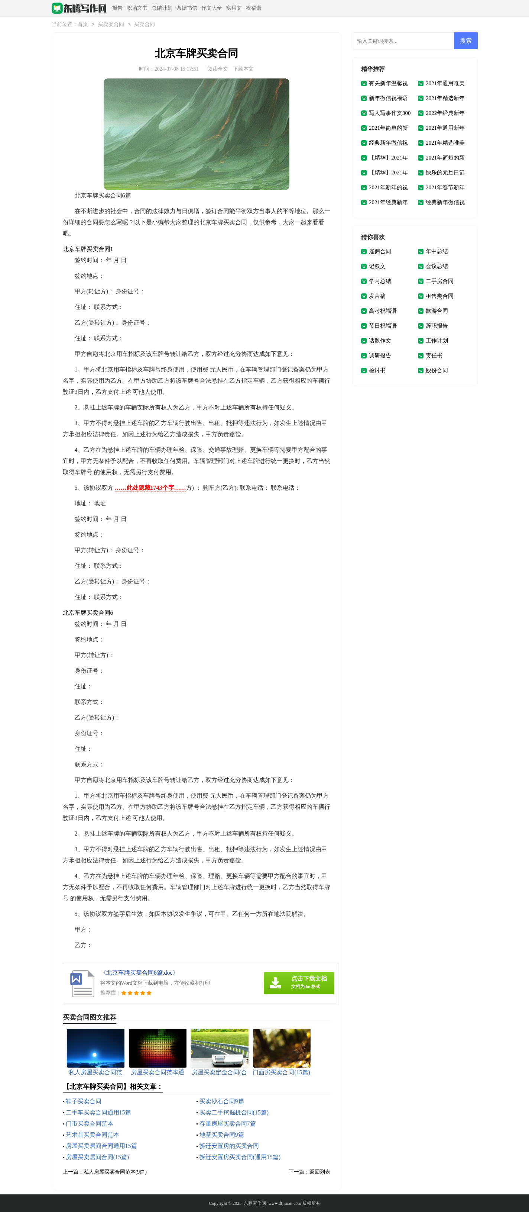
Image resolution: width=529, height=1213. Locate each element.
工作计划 (437, 341)
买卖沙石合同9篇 (221, 1102)
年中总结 (437, 252)
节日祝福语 (383, 326)
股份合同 (437, 371)
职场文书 (137, 8)
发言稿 (377, 297)
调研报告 (380, 356)
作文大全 (211, 8)
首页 (83, 25)
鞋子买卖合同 (83, 1102)
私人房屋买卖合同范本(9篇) (115, 1172)
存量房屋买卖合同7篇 (227, 1124)
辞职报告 (437, 326)
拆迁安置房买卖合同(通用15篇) (240, 1158)
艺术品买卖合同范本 (92, 1135)
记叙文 (377, 267)
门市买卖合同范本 (89, 1124)
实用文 (234, 8)
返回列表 (319, 1172)
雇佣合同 (380, 252)
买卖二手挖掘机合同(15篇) (234, 1113)
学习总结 (380, 282)
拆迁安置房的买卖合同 (229, 1146)
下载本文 (243, 70)
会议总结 (437, 267)
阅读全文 (217, 70)
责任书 (434, 356)
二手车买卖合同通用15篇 (98, 1113)
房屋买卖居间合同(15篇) (97, 1158)
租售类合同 (440, 297)
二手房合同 (440, 282)
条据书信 (186, 8)
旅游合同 (437, 312)
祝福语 (254, 8)
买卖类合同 (111, 25)
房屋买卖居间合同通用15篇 (101, 1146)
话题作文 (380, 341)
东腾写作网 (255, 1204)
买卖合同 (144, 25)
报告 (117, 8)
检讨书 (377, 371)
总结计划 (162, 8)
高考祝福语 (383, 312)
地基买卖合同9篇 (221, 1135)
